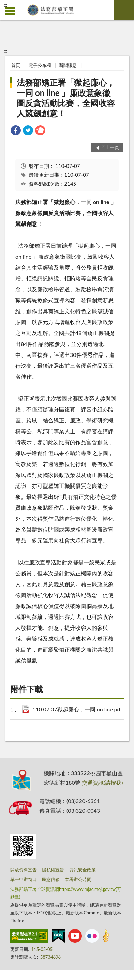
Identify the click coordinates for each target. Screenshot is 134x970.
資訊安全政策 (82, 869)
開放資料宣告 (23, 869)
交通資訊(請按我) (102, 782)
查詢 (124, 10)
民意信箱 (51, 879)
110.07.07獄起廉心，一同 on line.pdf (80, 710)
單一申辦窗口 (23, 879)
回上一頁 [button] (110, 147)
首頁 (15, 65)
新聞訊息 (68, 65)
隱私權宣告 (53, 869)
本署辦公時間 (78, 879)
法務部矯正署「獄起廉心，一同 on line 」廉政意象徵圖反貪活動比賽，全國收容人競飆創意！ (66, 97)
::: (5, 5)
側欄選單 (10, 11)
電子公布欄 (40, 65)
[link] (16, 131)
